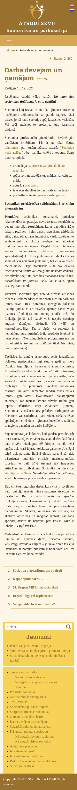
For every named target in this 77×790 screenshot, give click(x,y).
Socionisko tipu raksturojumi (29, 707)
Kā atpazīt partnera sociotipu (29, 731)
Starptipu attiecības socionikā (29, 712)
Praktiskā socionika (23, 692)
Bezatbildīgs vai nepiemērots (33, 596)
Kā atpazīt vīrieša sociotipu (33, 741)
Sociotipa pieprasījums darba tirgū (37, 570)
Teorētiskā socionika (23, 672)
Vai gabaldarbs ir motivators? (34, 604)
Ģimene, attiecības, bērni (26, 716)
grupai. (61, 195)
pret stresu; (32, 185)
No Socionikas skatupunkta (28, 697)
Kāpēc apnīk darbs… (28, 579)
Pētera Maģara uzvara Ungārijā (30, 646)
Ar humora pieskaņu (23, 746)
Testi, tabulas (18, 702)
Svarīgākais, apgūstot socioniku (36, 682)
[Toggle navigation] (9, 40)
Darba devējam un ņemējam (28, 721)
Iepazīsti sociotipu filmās (26, 756)
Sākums (10, 50)
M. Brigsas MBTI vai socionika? (35, 587)
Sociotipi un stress (22, 766)
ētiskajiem (48, 251)
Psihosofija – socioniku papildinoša (33, 761)
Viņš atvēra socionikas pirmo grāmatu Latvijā (40, 650)
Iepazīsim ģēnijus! (22, 751)
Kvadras (20, 687)
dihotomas (11, 147)
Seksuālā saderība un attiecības (30, 726)
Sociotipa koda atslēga (30, 677)
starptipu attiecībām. (18, 473)
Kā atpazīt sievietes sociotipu (34, 736)
